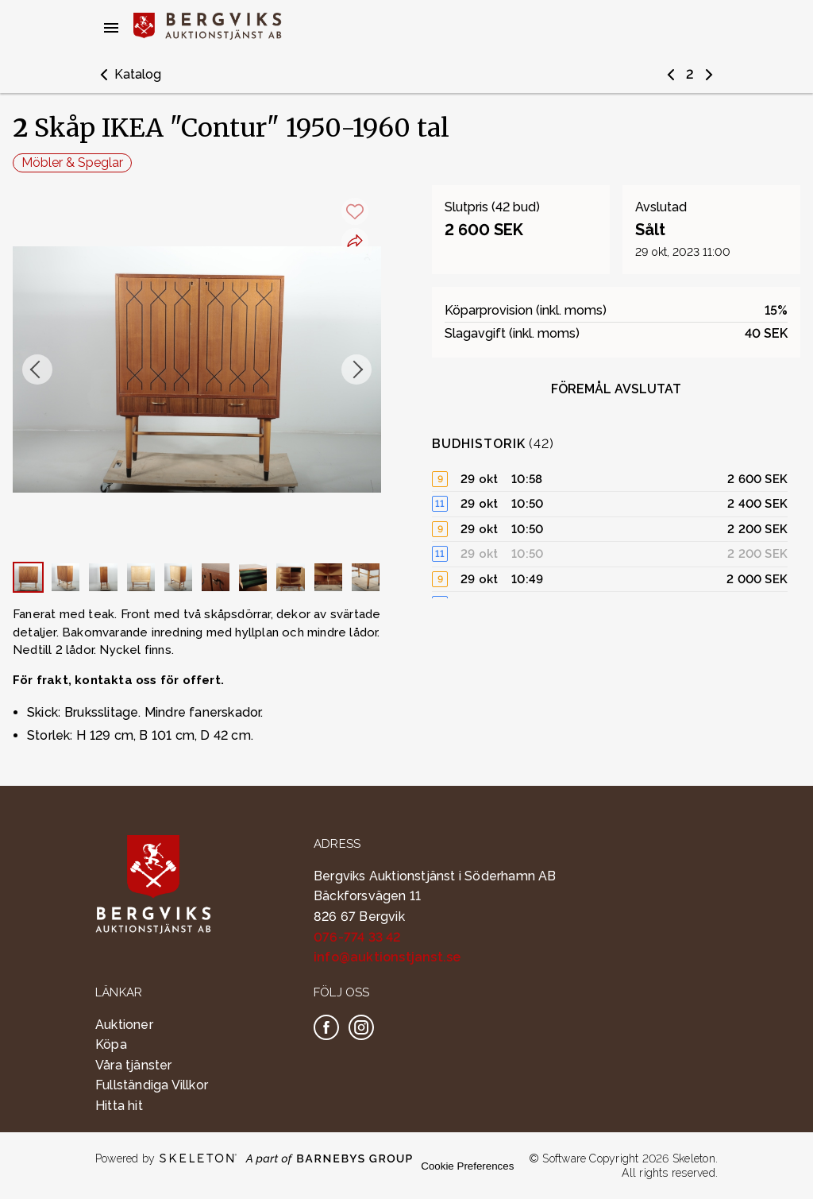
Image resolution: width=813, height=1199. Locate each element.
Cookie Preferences (467, 1166)
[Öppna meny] (111, 28)
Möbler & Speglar (72, 162)
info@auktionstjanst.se (387, 957)
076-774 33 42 (358, 937)
